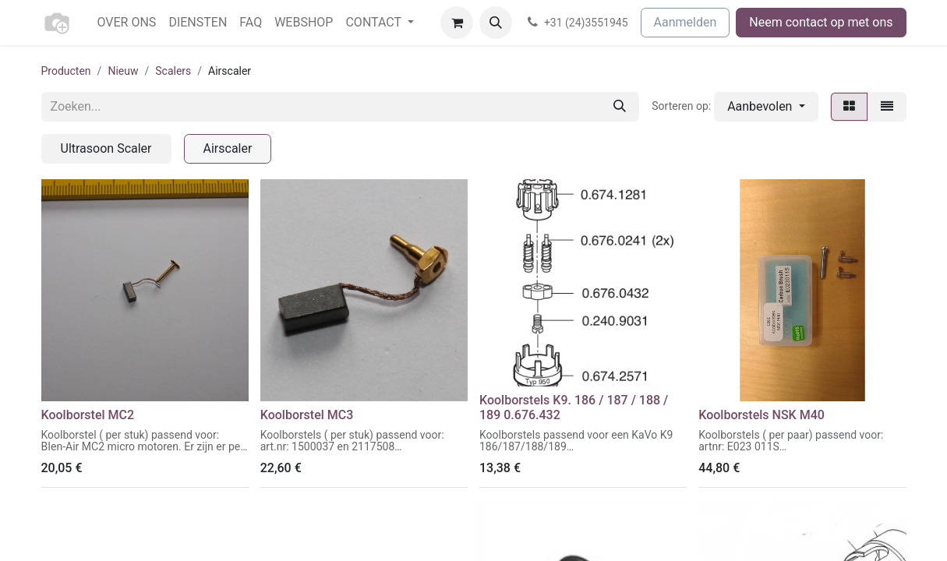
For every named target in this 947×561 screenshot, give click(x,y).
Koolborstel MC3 (307, 415)
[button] (495, 22)
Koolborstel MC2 (88, 415)
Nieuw (123, 71)
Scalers (173, 71)
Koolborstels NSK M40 (761, 415)
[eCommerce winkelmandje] (456, 22)
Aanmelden (685, 22)
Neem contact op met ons (820, 22)
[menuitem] (127, 22)
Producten (66, 71)
